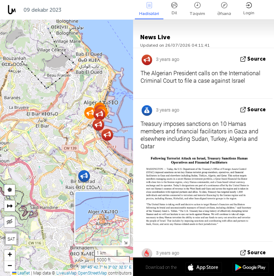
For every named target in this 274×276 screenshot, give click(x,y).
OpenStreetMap (92, 273)
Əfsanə (224, 9)
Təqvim (197, 9)
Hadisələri (149, 9)
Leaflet (21, 273)
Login (248, 8)
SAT (11, 239)
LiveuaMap (66, 273)
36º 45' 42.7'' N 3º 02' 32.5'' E (106, 267)
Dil (174, 8)
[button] (90, 113)
